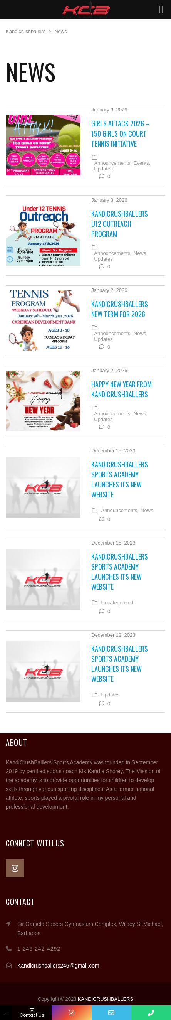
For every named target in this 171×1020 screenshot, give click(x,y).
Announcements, (113, 163)
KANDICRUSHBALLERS (106, 999)
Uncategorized (117, 602)
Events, (142, 163)
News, (141, 253)
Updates (103, 169)
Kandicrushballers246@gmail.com (58, 966)
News (147, 510)
